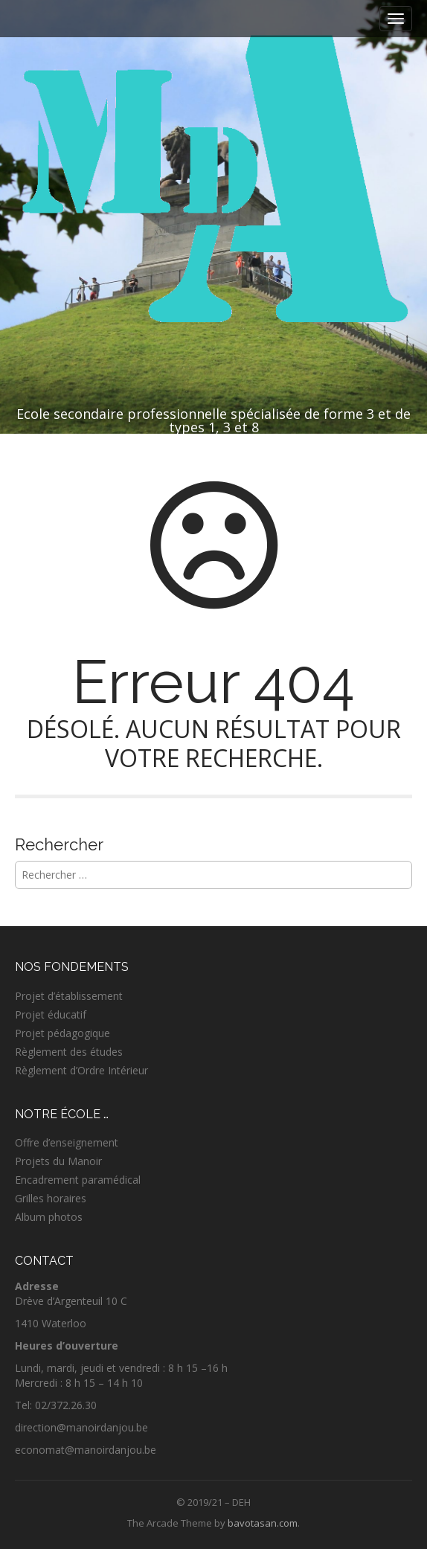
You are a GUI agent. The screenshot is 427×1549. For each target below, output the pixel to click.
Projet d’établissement (69, 996)
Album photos (49, 1217)
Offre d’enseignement (66, 1142)
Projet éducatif (50, 1014)
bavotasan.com (263, 1523)
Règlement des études (69, 1052)
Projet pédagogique (62, 1033)
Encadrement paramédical (78, 1180)
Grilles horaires (50, 1198)
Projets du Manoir (58, 1161)
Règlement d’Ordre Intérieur (81, 1070)
